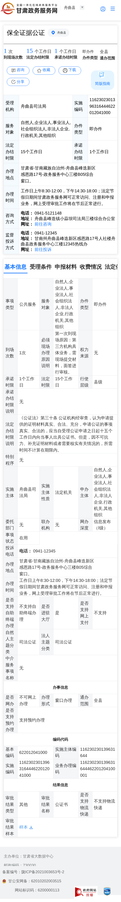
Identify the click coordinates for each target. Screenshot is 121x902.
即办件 (88, 52)
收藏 (46, 69)
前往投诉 (42, 249)
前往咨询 (42, 224)
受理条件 (41, 267)
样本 (23, 827)
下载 (72, 69)
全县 (104, 51)
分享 (20, 81)
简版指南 (102, 83)
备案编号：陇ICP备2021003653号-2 (33, 872)
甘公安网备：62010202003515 (31, 881)
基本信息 (15, 267)
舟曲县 (61, 32)
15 (29, 50)
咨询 (20, 69)
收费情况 (91, 267)
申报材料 (66, 267)
